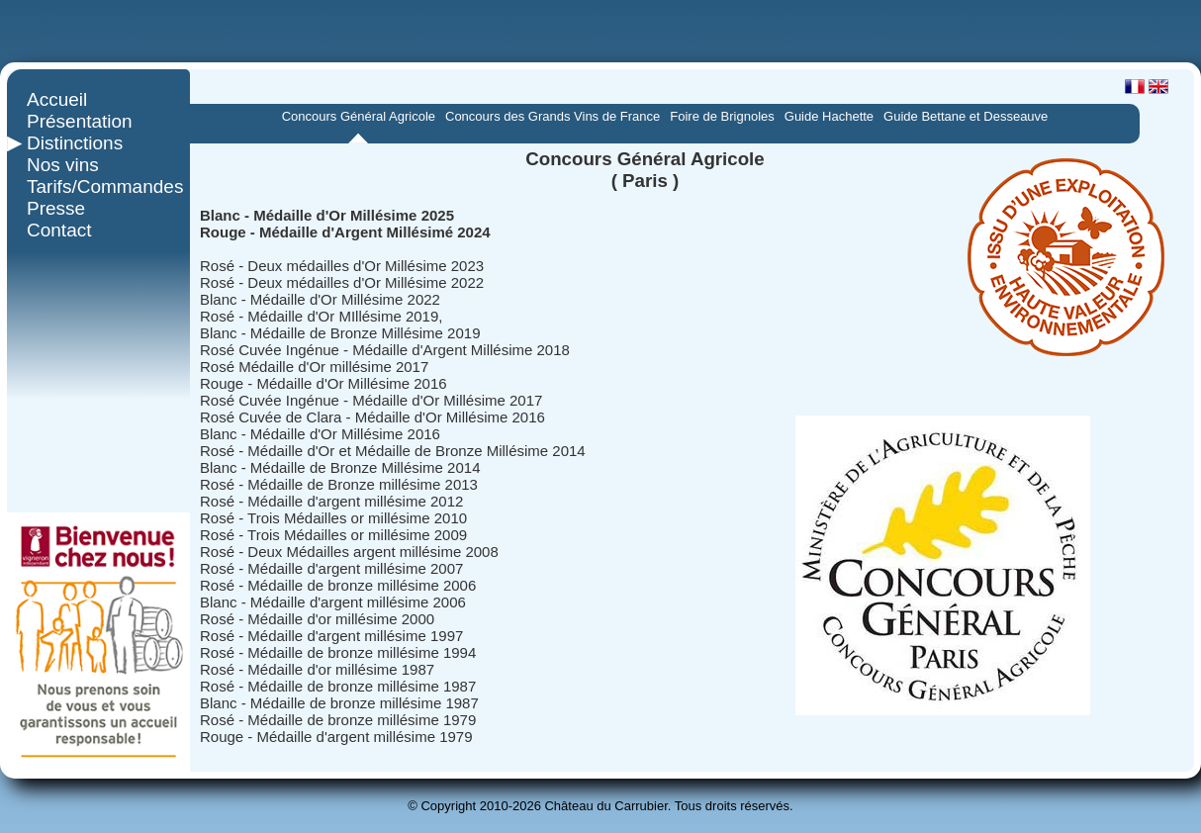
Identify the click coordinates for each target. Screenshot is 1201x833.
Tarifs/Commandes (98, 186)
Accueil (57, 99)
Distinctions (75, 143)
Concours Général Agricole (358, 116)
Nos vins (63, 164)
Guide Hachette (829, 116)
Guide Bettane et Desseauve (965, 116)
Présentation (80, 121)
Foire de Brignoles (722, 116)
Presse (56, 208)
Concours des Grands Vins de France (552, 116)
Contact (59, 230)
